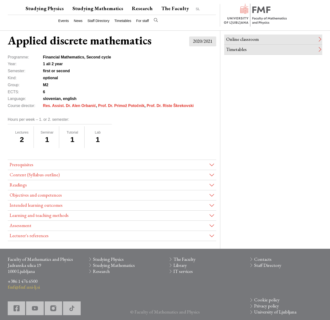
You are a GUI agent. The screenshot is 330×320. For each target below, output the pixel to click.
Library (180, 265)
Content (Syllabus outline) (35, 175)
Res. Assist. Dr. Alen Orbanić (69, 106)
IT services (183, 271)
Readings (18, 185)
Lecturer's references (29, 236)
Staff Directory (98, 21)
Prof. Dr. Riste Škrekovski (170, 106)
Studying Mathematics (97, 8)
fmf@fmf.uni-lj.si (24, 287)
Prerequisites (21, 165)
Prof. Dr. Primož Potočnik (121, 106)
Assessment (20, 225)
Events (63, 21)
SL (198, 9)
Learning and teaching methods (39, 215)
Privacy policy (266, 306)
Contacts (263, 259)
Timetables (122, 21)
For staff (142, 21)
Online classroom (242, 39)
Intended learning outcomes (36, 205)
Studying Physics (45, 8)
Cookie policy (267, 300)
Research (142, 8)
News (78, 21)
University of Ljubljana (275, 312)
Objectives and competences (36, 195)
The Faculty (175, 8)
